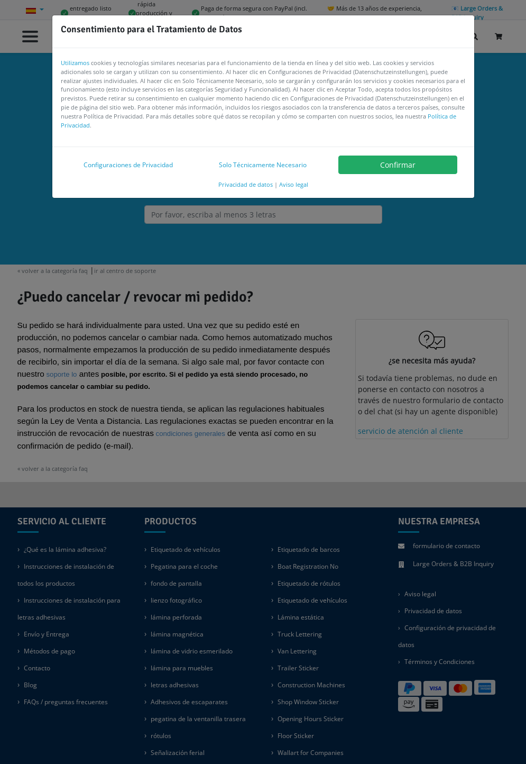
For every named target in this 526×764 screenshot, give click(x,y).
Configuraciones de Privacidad (128, 164)
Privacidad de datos (245, 184)
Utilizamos (75, 63)
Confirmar (398, 165)
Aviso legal (293, 184)
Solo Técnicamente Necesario (263, 164)
